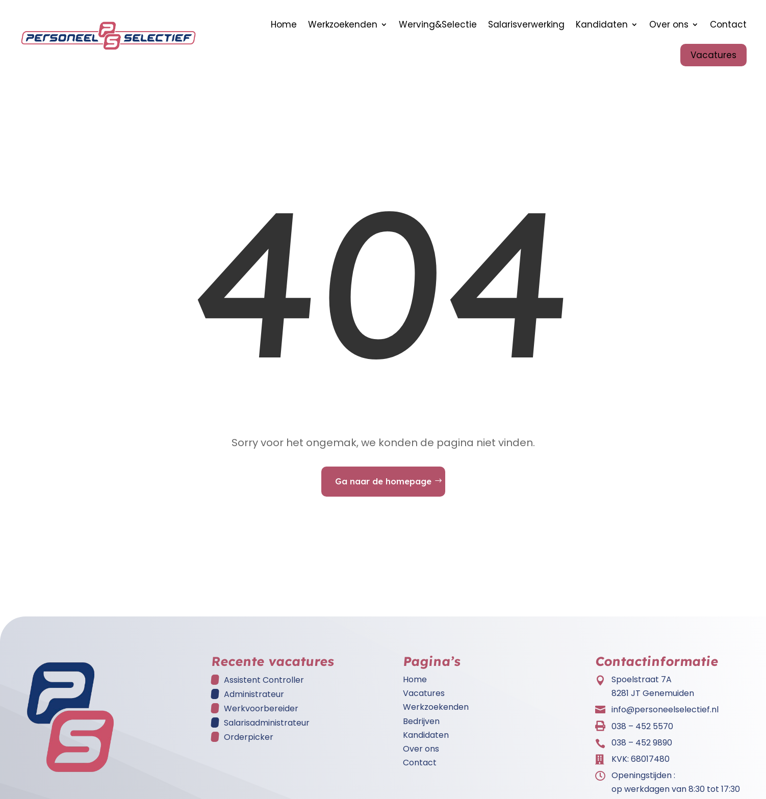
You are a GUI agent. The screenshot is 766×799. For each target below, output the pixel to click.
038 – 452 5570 (642, 731)
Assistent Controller (264, 685)
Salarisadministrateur (267, 728)
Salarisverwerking (526, 24)
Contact (728, 24)
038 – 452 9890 (641, 748)
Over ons (668, 24)
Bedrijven (421, 726)
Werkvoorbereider (261, 713)
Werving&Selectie (438, 24)
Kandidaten (602, 24)
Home (284, 24)
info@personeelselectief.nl (665, 714)
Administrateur (254, 699)
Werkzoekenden (342, 24)
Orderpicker (248, 742)
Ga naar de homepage (383, 486)
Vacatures (713, 55)
